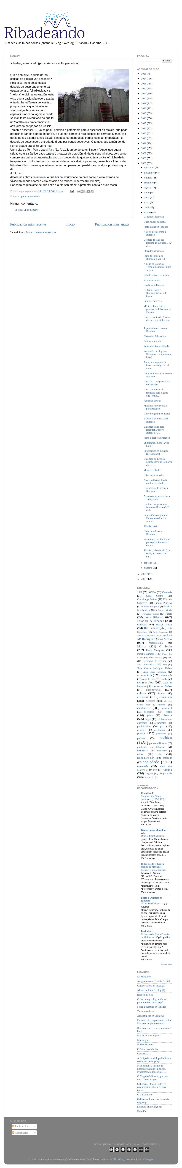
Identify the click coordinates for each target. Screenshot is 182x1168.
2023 (144, 83)
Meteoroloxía (156, 642)
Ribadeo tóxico (151, 526)
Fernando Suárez (151, 613)
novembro (149, 172)
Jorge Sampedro (160, 632)
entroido (161, 704)
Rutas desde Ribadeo (152, 863)
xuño (147, 197)
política (25, 196)
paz (162, 726)
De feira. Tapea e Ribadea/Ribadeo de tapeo (155, 293)
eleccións (150, 700)
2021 (144, 93)
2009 (144, 153)
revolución (162, 750)
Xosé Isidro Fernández (154, 671)
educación (165, 697)
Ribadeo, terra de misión (156, 275)
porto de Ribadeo (158, 743)
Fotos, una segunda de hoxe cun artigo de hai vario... (156, 365)
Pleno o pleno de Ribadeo (157, 437)
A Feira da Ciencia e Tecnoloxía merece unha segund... (157, 266)
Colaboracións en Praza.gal (151, 985)
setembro (149, 182)
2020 (144, 98)
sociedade (35, 196)
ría (160, 754)
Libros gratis (143, 1040)
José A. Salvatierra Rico (149, 635)
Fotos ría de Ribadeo (150, 621)
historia (167, 715)
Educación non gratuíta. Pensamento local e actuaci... (156, 518)
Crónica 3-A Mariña (147, 1049)
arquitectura (144, 675)
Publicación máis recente (28, 224)
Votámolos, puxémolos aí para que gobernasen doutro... (157, 542)
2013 (144, 133)
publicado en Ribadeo (150, 747)
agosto (148, 187)
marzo (147, 212)
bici (139, 682)
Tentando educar (145, 1011)
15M (139, 592)
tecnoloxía (142, 766)
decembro (149, 167)
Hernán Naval (164, 624)
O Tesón (165, 646)
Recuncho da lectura (154, 660)
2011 (144, 143)
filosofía (149, 711)
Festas (168, 613)
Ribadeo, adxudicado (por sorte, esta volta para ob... (157, 553)
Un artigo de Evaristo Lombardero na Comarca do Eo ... (158, 461)
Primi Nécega (155, 657)
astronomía (166, 675)
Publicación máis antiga (112, 224)
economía (143, 697)
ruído (140, 754)
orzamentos (160, 722)
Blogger (149, 1159)
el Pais (50, 149)
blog (150, 682)
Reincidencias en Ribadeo (157, 346)
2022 (144, 88)
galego (149, 715)
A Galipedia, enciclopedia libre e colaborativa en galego (154, 1060)
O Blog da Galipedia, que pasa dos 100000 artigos (152, 1078)
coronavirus (153, 689)
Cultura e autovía (152, 341)
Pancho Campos (145, 653)
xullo (147, 192)
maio (147, 202)
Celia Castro (154, 595)
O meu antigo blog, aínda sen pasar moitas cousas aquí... (152, 1001)
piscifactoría (159, 730)
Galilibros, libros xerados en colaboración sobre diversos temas (151, 1087)
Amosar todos (166, 964)
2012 (144, 138)
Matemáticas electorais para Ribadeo (155, 407)
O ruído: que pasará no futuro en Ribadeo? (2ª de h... (156, 507)
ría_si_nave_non (145, 757)
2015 (144, 123)
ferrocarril (167, 708)
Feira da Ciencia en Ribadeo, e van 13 (154, 257)
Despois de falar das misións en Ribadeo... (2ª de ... (158, 242)
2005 (144, 579)
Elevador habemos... (154, 250)
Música (141, 646)
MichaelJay (118, 1159)
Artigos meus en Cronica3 (150, 1015)
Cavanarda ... (144, 1053)
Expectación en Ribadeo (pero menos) (156, 452)
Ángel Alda (165, 773)
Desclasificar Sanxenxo (152, 836)
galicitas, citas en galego (149, 1106)
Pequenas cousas (152, 400)
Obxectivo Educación (155, 336)
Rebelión (141, 1111)
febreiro (148, 562)
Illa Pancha (151, 628)
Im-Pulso (146, 931)
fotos (169, 711)
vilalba (168, 769)
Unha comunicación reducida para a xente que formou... (156, 392)
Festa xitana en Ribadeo (156, 226)
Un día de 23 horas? (154, 285)
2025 (144, 73)
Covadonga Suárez (147, 599)
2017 (144, 113)
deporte (161, 693)
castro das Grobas (162, 686)
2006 (144, 574)
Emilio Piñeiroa (163, 602)
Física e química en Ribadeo (151, 1006)
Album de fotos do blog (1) (151, 990)
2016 (144, 118)
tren (155, 769)
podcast (141, 738)
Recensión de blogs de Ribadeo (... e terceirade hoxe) (157, 354)
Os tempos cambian (154, 216)
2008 (144, 158)
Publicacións (20, 1126)
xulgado (149, 773)
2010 (144, 148)
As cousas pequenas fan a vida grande (157, 498)
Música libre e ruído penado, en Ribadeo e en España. (157, 309)
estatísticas (144, 708)
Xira (165, 664)
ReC (170, 657)
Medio (168, 639)
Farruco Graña (165, 610)
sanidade (167, 757)
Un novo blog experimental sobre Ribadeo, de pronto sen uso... (154, 1022)
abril (147, 207)
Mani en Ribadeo (152, 470)
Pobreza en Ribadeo (154, 475)
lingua (148, 719)
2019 (144, 103)
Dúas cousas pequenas (155, 221)
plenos (141, 733)
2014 (144, 128)
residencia (142, 750)
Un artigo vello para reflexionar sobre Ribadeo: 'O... (154, 429)
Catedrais (167, 592)
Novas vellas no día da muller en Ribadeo (155, 481)
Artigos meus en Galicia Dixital (153, 981)
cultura (141, 693)
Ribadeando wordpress (148, 1035)
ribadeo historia (145, 994)
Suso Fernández (145, 664)
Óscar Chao (148, 777)
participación (144, 726)
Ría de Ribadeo (145, 1044)
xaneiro (148, 567)
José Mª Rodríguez (154, 637)
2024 (144, 78)
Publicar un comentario (27, 209)
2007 (144, 163)
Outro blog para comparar (157, 413)
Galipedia (142, 624)
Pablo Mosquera (155, 650)
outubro (148, 177)
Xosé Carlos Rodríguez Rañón (154, 668)
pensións (141, 730)
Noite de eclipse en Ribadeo (153, 533)
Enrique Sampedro (150, 606)
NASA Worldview (150, 903)
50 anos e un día (152, 280)
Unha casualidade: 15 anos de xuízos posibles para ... (157, 320)
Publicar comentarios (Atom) (41, 232)
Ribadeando (147, 793)
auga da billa (148, 679)
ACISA (152, 592)
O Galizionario (144, 1094)
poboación (161, 733)
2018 (144, 108)
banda (164, 679)
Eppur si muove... (153, 300)
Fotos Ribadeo (153, 617)
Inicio (70, 224)
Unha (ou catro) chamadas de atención (157, 383)
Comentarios (20, 1132)
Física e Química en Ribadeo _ (151, 899)
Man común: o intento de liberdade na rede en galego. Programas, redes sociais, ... (151, 1068)
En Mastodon (144, 976)
